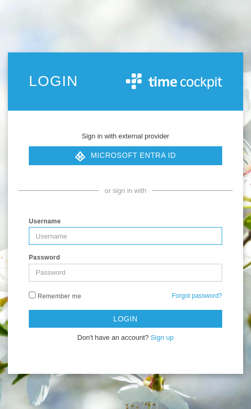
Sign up (161, 337)
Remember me (55, 296)
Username (45, 221)
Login (125, 319)
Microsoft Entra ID (125, 156)
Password (44, 257)
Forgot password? (197, 295)
